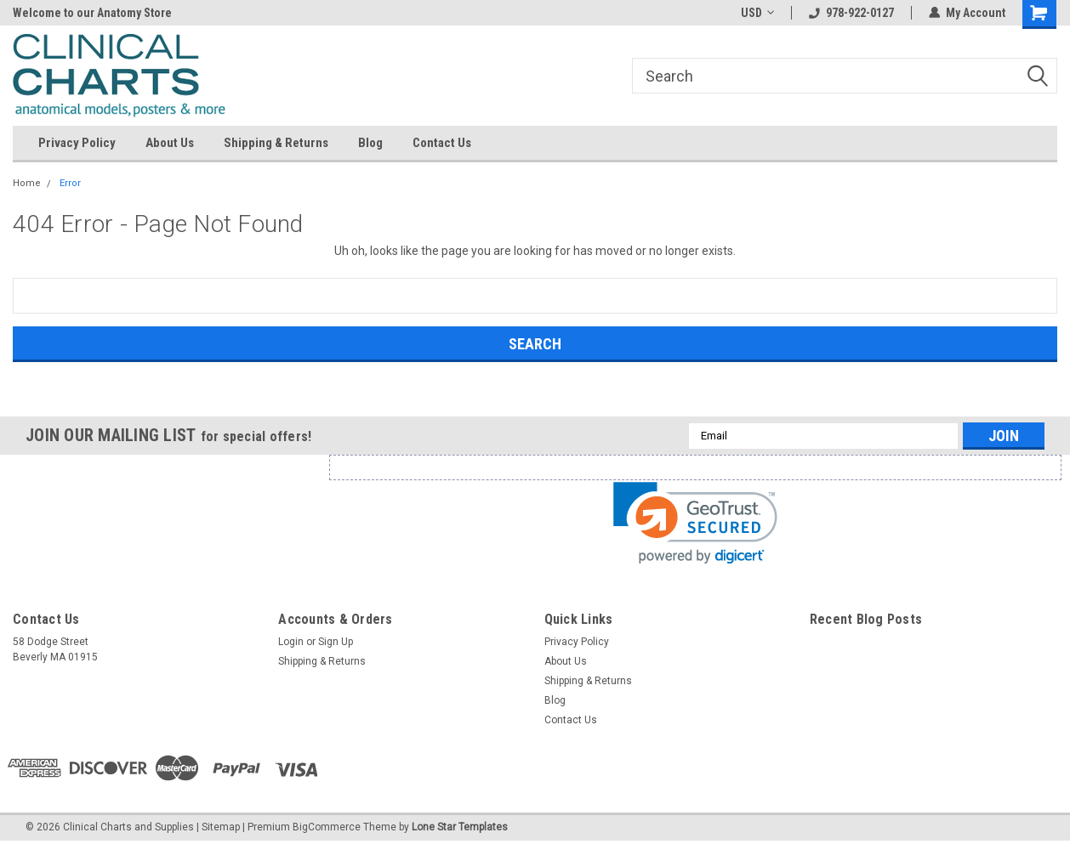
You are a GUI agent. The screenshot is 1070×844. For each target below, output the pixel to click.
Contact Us (442, 142)
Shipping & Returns (276, 142)
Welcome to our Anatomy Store (92, 13)
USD (757, 13)
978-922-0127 (851, 13)
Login (291, 642)
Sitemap (221, 827)
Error (70, 183)
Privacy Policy (77, 142)
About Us (169, 142)
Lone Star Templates (460, 827)
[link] (695, 523)
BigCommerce (327, 827)
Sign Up (335, 642)
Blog (370, 142)
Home (27, 183)
